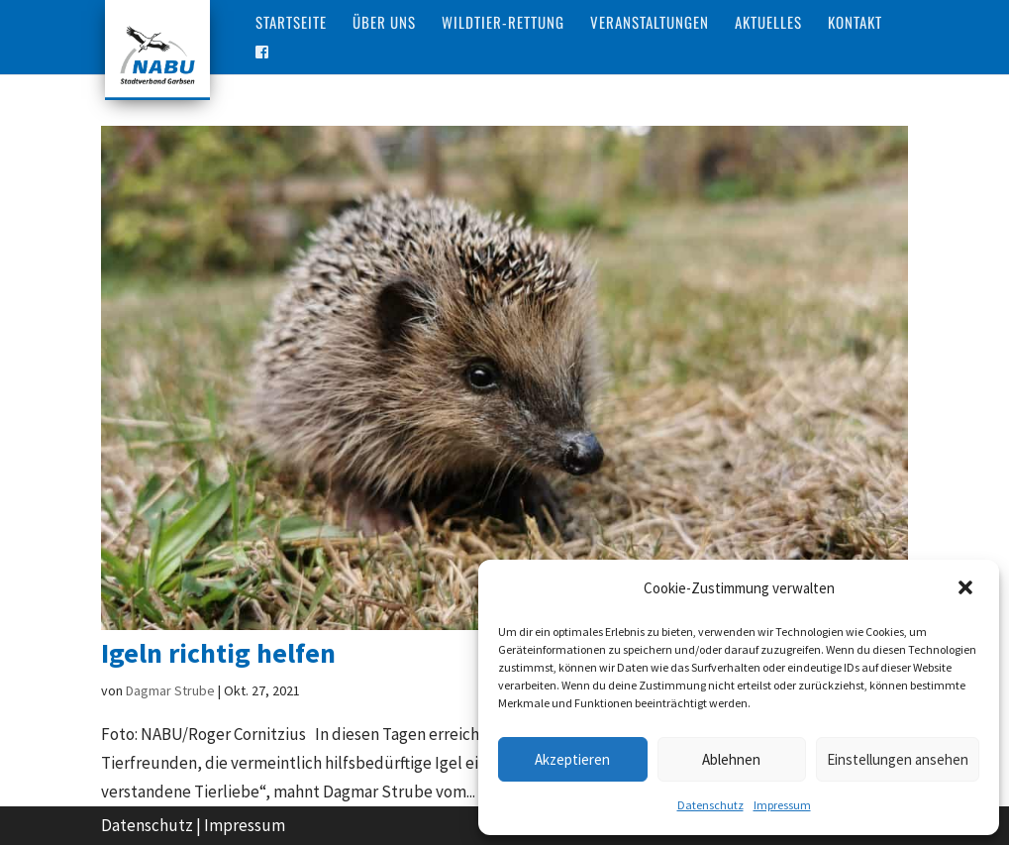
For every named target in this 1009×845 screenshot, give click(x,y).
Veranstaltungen (649, 24)
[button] (967, 589)
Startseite (291, 24)
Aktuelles (768, 24)
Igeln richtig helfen (218, 653)
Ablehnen (731, 759)
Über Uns (384, 24)
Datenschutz (710, 804)
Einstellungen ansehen (897, 759)
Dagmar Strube (170, 690)
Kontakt (855, 24)
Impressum (782, 804)
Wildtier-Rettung (503, 24)
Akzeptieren (572, 759)
